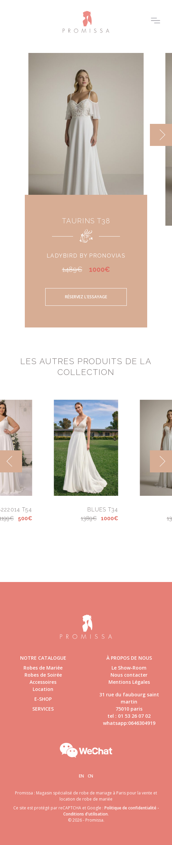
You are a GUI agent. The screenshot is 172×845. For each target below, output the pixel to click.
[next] (161, 135)
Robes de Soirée (43, 675)
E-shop (43, 699)
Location (43, 689)
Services (43, 709)
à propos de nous (129, 658)
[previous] (11, 461)
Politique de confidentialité (130, 808)
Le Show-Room (129, 667)
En (81, 776)
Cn (90, 776)
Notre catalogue (43, 658)
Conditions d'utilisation (85, 814)
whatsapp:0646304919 (129, 723)
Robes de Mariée (43, 667)
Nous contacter (129, 675)
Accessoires (43, 682)
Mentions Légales (129, 682)
